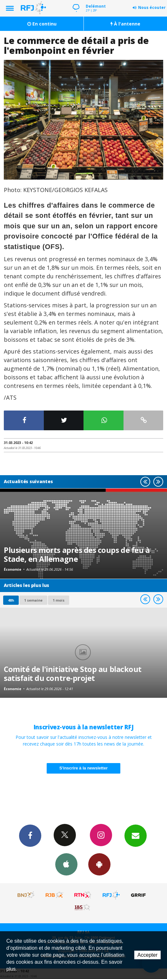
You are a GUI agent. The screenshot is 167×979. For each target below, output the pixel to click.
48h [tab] (11, 600)
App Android (99, 864)
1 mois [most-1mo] (58, 600)
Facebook (30, 835)
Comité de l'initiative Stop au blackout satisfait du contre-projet (73, 673)
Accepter (147, 955)
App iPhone (66, 864)
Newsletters (135, 835)
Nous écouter (152, 7)
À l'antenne (125, 24)
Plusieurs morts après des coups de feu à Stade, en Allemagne (77, 554)
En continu (42, 24)
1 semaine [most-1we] (33, 600)
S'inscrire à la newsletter (83, 768)
